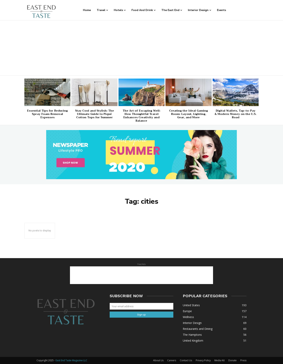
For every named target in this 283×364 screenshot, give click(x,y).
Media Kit (219, 360)
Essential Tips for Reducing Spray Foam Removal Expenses (47, 114)
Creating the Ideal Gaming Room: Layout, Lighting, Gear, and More (188, 114)
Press (243, 360)
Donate (232, 360)
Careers (171, 360)
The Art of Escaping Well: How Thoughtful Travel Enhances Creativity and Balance (141, 115)
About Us (158, 360)
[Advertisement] (141, 47)
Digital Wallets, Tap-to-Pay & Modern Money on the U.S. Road (235, 114)
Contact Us (186, 360)
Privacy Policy (203, 360)
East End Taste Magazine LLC (71, 360)
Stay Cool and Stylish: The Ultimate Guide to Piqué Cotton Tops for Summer (94, 114)
